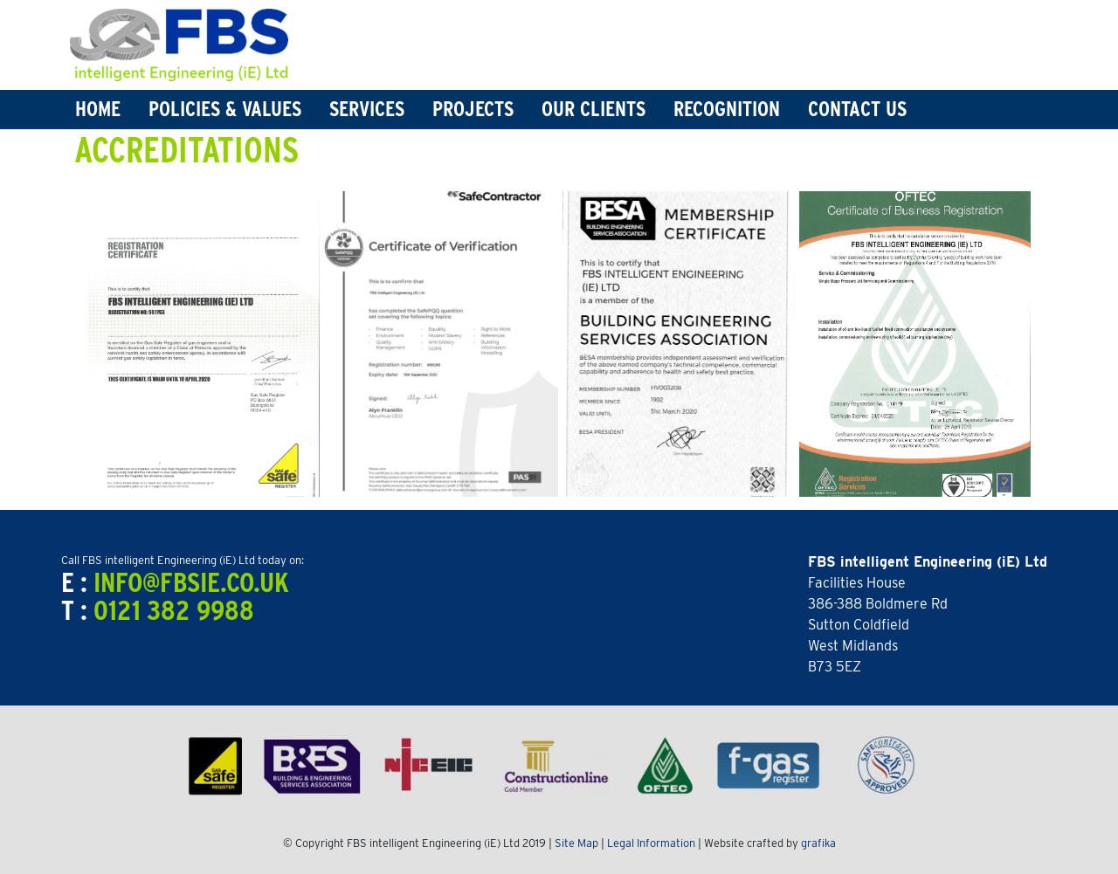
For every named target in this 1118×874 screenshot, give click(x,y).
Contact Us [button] (857, 108)
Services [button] (366, 108)
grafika (818, 843)
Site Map (576, 843)
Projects (473, 108)
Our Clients (593, 108)
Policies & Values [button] (224, 108)
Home (98, 108)
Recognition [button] (726, 108)
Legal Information (651, 843)
